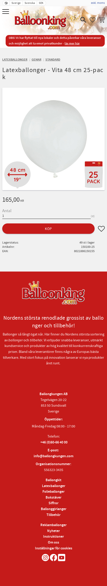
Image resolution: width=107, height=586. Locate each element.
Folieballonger (53, 491)
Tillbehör (53, 515)
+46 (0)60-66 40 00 (53, 442)
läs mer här (72, 43)
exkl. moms (98, 3)
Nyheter (53, 531)
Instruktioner (53, 536)
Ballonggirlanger (53, 509)
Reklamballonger (53, 525)
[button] (6, 12)
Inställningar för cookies (53, 548)
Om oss (53, 542)
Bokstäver (53, 497)
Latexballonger (53, 486)
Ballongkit (53, 480)
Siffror (53, 503)
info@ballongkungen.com (53, 456)
